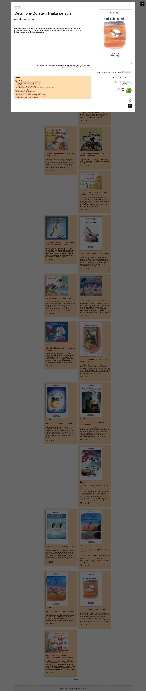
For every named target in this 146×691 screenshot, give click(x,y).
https (62, 67)
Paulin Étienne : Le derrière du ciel (26, 86)
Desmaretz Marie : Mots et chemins (26, 83)
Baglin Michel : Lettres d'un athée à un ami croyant (31, 94)
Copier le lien (126, 72)
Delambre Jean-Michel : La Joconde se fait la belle (31, 96)
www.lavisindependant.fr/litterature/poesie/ (77, 67)
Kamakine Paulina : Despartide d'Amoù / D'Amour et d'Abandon (35, 88)
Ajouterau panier (120, 90)
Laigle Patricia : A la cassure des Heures (28, 85)
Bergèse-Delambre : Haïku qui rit (25, 91)
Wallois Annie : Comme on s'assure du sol (28, 82)
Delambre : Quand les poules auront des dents (30, 93)
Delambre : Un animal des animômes (27, 97)
